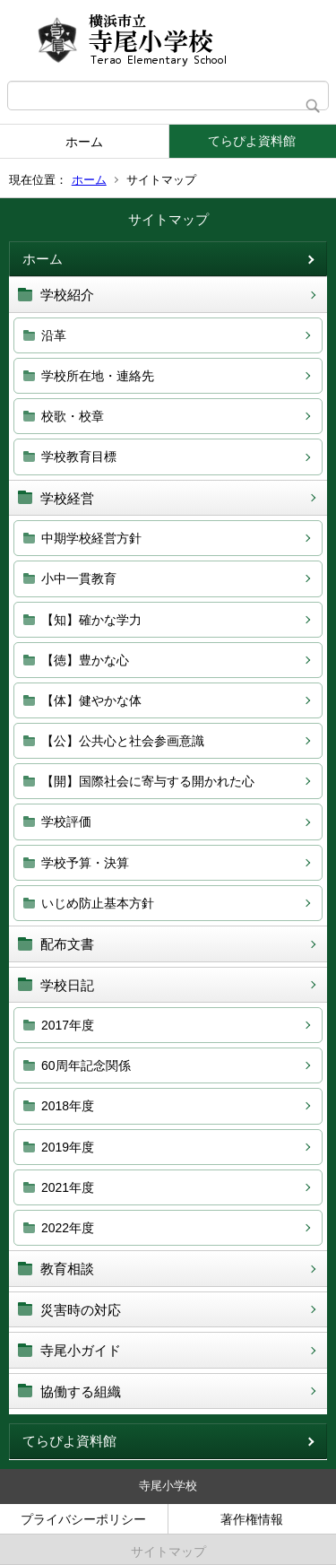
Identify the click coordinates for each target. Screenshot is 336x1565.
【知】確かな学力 (91, 620)
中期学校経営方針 (91, 538)
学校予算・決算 (85, 863)
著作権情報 (251, 1519)
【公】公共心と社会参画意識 (122, 741)
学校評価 (66, 821)
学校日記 (67, 985)
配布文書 (67, 944)
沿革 (53, 335)
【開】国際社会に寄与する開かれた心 (147, 781)
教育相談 (67, 1268)
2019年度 (67, 1147)
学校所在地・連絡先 (97, 376)
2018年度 (67, 1106)
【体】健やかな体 (91, 700)
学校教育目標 (78, 456)
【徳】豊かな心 (85, 660)
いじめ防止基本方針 (97, 903)
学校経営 (67, 498)
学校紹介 (67, 294)
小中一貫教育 (78, 578)
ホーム (84, 142)
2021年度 (67, 1187)
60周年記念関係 (86, 1065)
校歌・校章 (72, 416)
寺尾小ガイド (80, 1350)
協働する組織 (80, 1391)
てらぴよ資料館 (252, 141)
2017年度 (67, 1025)
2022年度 (67, 1228)
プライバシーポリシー (83, 1519)
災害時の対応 (80, 1309)
